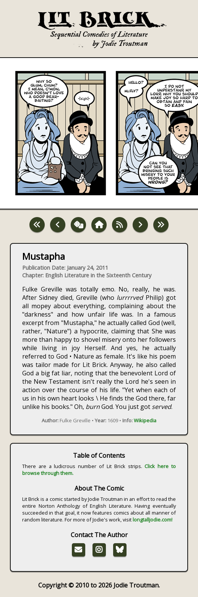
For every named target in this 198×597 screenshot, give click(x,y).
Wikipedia (145, 420)
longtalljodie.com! (152, 519)
